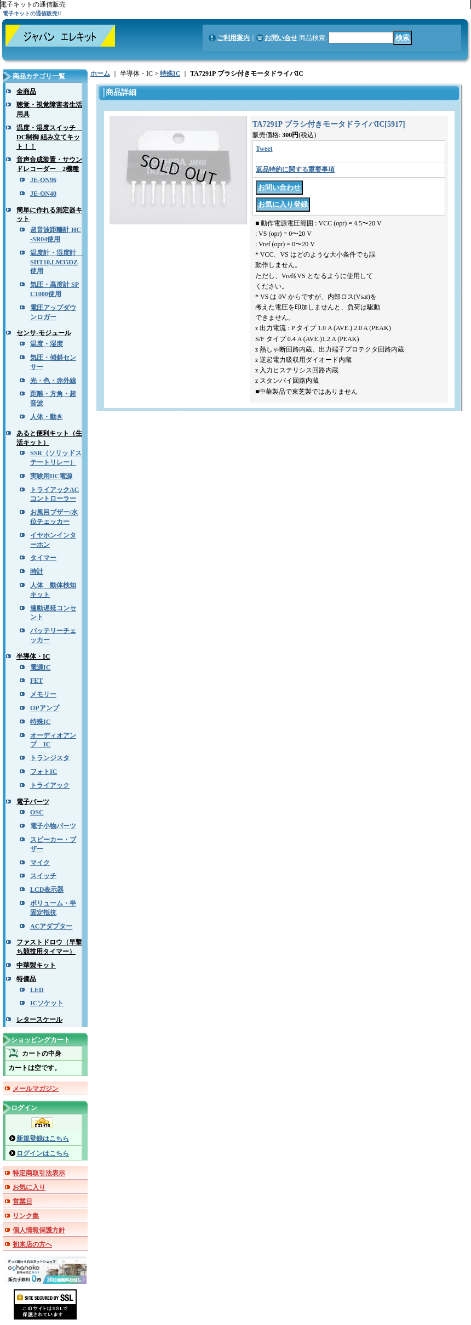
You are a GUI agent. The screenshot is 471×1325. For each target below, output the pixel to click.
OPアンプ (44, 708)
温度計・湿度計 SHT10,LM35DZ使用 (56, 262)
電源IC (40, 667)
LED (37, 990)
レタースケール (39, 1019)
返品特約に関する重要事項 (295, 169)
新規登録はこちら (42, 1138)
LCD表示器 (47, 889)
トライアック (50, 785)
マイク (40, 863)
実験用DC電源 (51, 476)
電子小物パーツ (53, 826)
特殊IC (40, 722)
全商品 (26, 91)
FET (36, 680)
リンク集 (26, 1216)
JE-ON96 (43, 180)
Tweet (264, 148)
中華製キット (36, 965)
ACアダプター (51, 926)
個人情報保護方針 (39, 1230)
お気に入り (29, 1187)
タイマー (43, 558)
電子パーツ (32, 802)
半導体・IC (33, 656)
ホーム (100, 73)
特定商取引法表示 (39, 1173)
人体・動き (46, 417)
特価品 (26, 979)
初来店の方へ (32, 1244)
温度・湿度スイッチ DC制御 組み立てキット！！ (49, 137)
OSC (37, 812)
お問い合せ (281, 38)
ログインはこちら (42, 1153)
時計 (36, 571)
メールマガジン (36, 1088)
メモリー (43, 694)
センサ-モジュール (43, 333)
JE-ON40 (43, 193)
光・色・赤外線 (53, 380)
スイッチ (43, 876)
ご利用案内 (233, 38)
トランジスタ (50, 758)
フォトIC (43, 771)
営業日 (22, 1201)
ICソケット (47, 1003)
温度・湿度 (46, 344)
